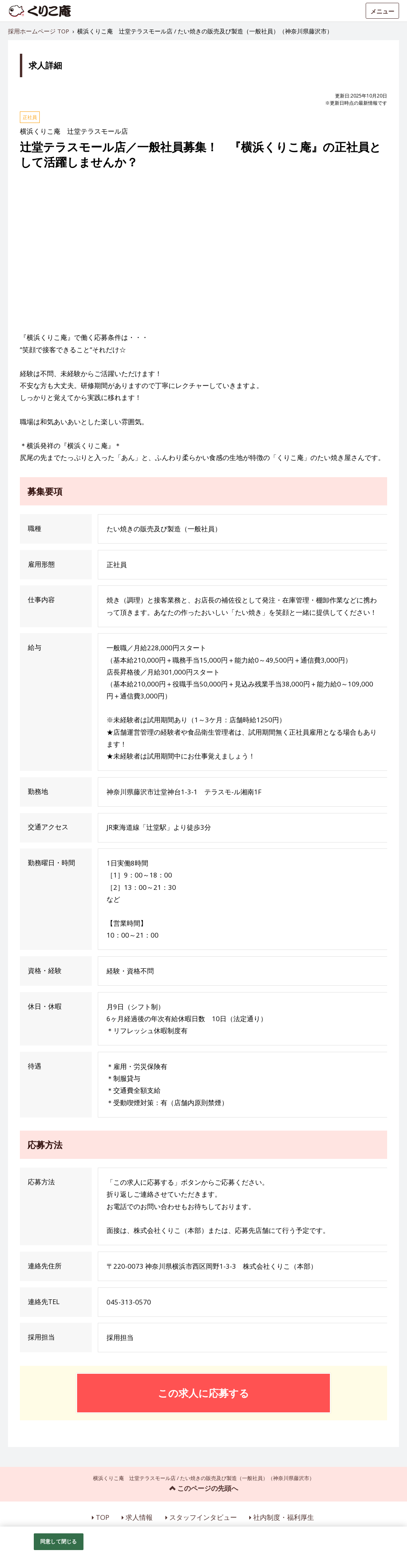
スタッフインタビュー (203, 1517)
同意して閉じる (58, 1541)
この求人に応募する (203, 1393)
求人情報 (139, 1517)
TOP (102, 1517)
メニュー (382, 11)
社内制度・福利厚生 (283, 1517)
